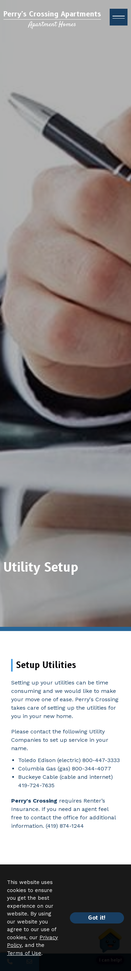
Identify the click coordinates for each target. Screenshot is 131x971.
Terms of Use (24, 953)
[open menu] (119, 17)
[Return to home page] (52, 19)
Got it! (97, 917)
